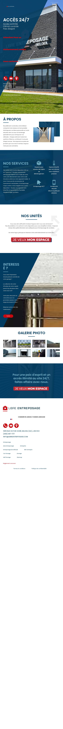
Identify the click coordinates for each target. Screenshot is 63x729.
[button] (8, 316)
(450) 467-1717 (54, 6)
